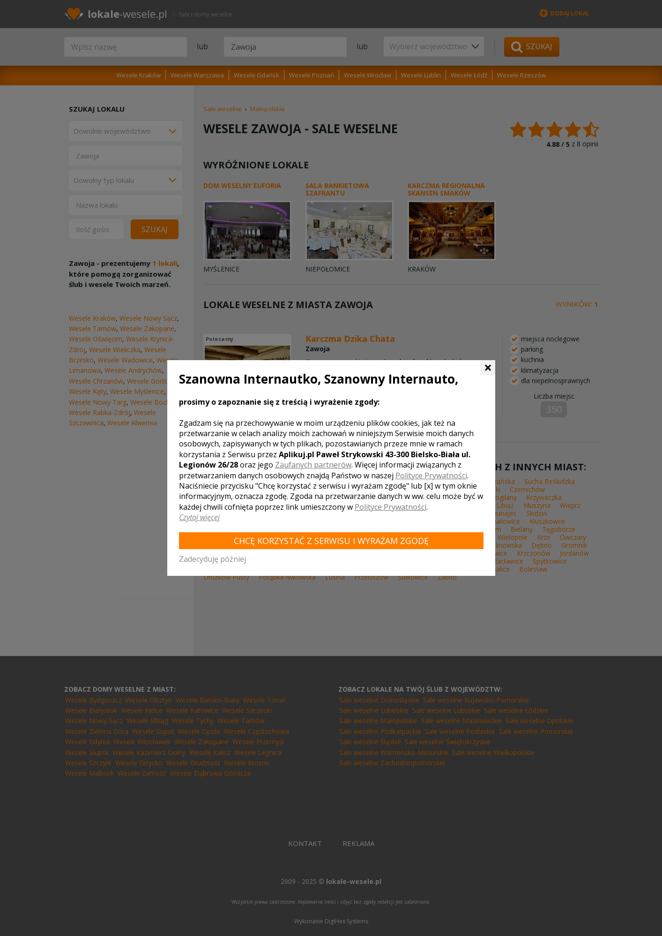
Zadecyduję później (212, 559)
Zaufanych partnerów (313, 465)
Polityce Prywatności (431, 475)
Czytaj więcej (199, 517)
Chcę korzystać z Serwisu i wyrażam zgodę (331, 540)
